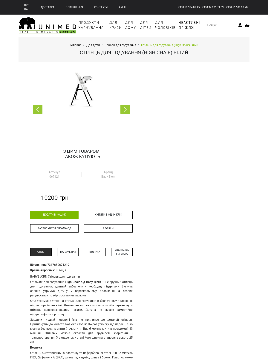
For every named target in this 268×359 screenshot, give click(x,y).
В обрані (214, 135)
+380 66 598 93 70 (236, 7)
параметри (174, 158)
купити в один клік (214, 121)
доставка (47, 7)
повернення (74, 7)
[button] (123, 110)
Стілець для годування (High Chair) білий (169, 45)
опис (147, 158)
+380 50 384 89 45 (188, 7)
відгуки (200, 158)
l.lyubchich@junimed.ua (231, 343)
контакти (101, 7)
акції (122, 7)
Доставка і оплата (227, 158)
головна (84, 331)
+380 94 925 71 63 (212, 7)
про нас (27, 7)
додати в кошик (160, 121)
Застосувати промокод (160, 135)
